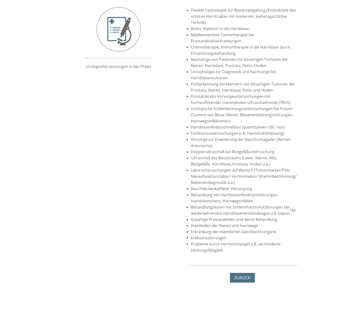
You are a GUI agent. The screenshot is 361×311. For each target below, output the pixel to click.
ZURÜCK (242, 277)
